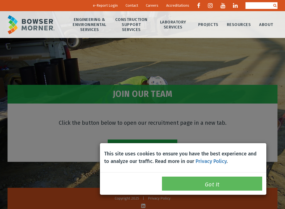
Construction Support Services (131, 24)
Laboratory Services (173, 25)
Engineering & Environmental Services (90, 24)
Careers (152, 5)
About (266, 24)
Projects (208, 24)
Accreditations (177, 5)
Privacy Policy (211, 161)
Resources (239, 24)
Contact (132, 5)
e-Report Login (105, 5)
